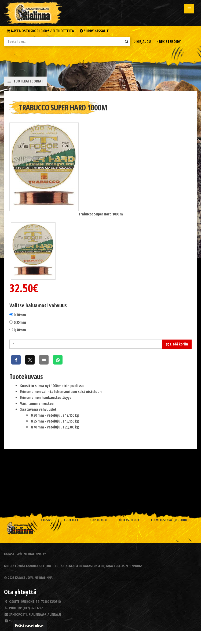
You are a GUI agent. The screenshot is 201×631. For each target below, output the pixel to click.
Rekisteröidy (169, 41)
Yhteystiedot (129, 520)
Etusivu (46, 520)
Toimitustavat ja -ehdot (170, 520)
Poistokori (98, 520)
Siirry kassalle (94, 30)
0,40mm (20, 329)
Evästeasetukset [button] (30, 626)
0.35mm (20, 322)
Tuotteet (71, 520)
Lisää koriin (177, 344)
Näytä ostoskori (40, 30)
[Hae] (126, 41)
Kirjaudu (142, 41)
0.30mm (20, 314)
